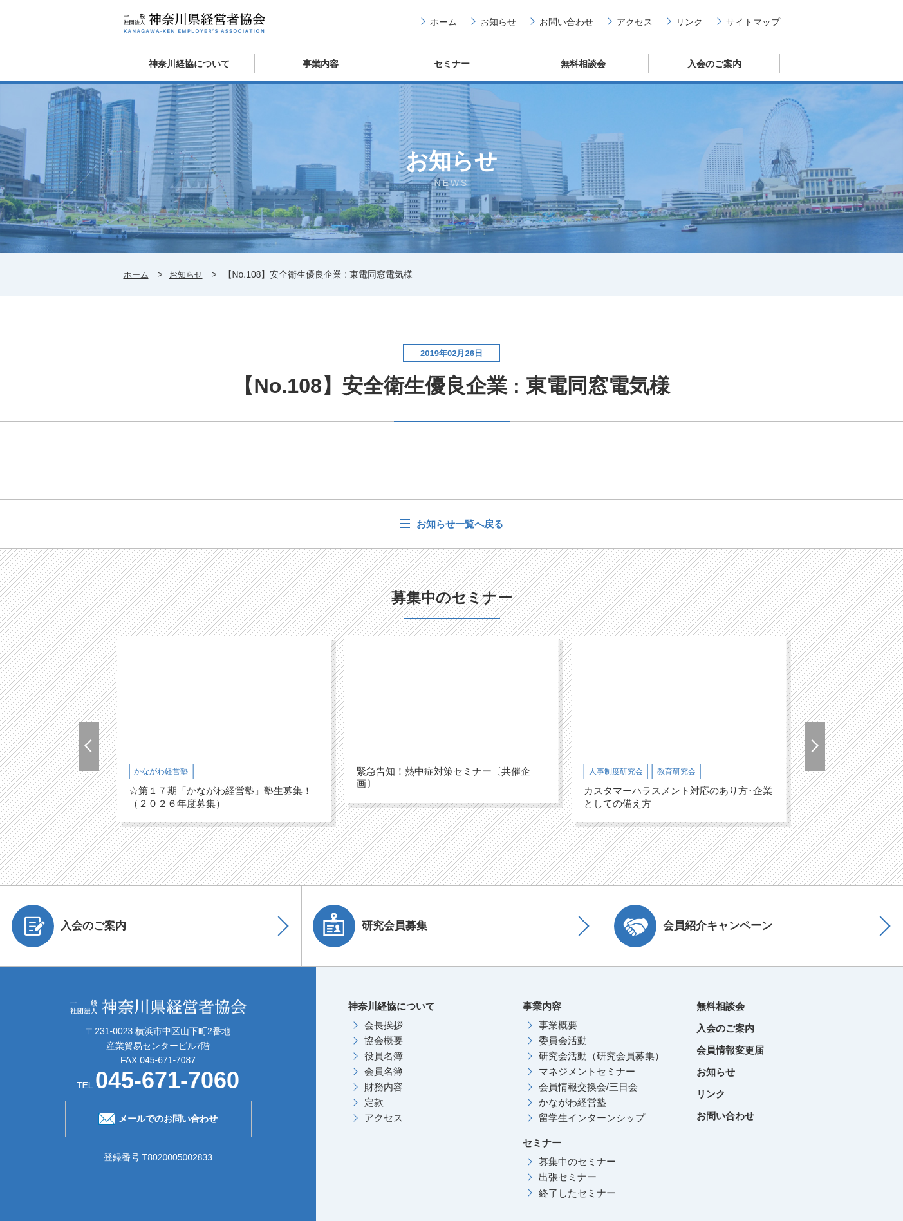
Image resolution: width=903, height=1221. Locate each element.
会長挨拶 (383, 1034)
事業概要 (558, 1034)
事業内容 (320, 73)
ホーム (443, 26)
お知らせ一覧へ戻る (458, 533)
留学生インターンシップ (592, 1127)
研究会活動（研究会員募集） (601, 1065)
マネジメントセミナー (587, 1080)
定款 (374, 1112)
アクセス (635, 26)
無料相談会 (583, 73)
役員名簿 (383, 1065)
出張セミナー (568, 1187)
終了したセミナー (577, 1202)
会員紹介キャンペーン (698, 935)
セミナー (452, 73)
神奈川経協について (188, 73)
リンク (689, 26)
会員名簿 (383, 1080)
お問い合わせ (566, 26)
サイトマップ (753, 26)
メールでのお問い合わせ (158, 1127)
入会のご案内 (714, 73)
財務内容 (383, 1097)
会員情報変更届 (730, 1059)
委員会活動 (563, 1050)
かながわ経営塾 (572, 1112)
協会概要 (383, 1050)
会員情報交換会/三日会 (588, 1097)
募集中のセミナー (577, 1171)
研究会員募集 (375, 935)
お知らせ (498, 26)
